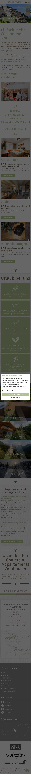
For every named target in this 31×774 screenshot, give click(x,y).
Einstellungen (15, 397)
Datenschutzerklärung (9, 391)
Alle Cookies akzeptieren (15, 394)
